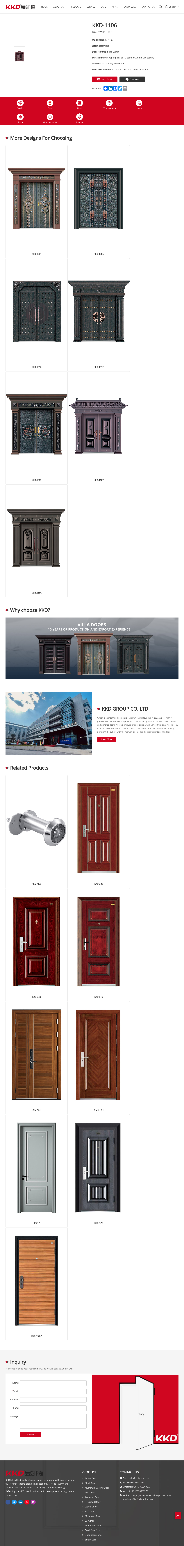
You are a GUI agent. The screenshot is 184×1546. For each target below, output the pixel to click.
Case (103, 6)
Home (44, 6)
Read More (108, 726)
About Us (58, 6)
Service (91, 6)
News (115, 6)
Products (75, 6)
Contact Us (148, 6)
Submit (33, 1421)
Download (130, 6)
